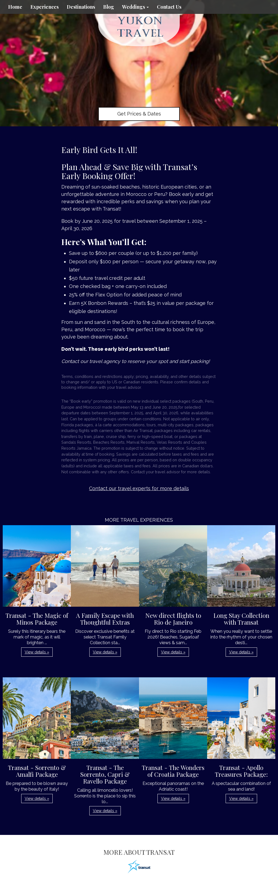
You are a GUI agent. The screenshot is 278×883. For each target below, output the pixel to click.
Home (15, 7)
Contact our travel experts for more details (139, 488)
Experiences (44, 7)
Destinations (81, 7)
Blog (108, 7)
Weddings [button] (135, 7)
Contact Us (169, 7)
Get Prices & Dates (139, 114)
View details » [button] (37, 652)
